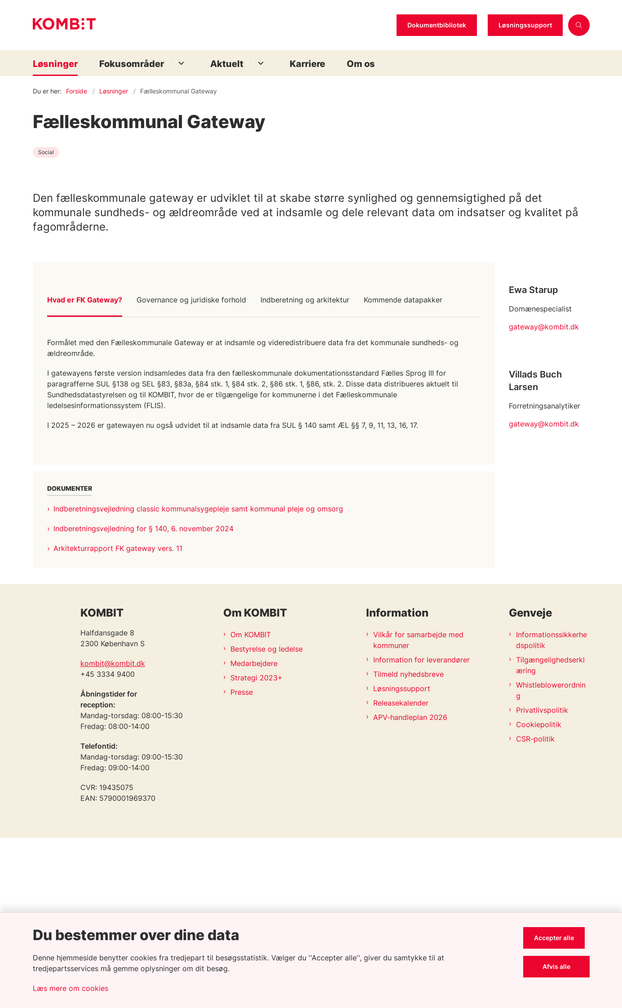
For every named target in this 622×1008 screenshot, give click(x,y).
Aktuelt (226, 63)
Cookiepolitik (538, 894)
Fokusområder (131, 63)
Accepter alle (559, 937)
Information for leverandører (421, 830)
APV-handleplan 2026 (410, 887)
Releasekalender (400, 873)
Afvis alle (559, 966)
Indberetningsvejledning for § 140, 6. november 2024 (143, 690)
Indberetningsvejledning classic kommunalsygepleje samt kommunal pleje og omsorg (198, 670)
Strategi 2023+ (256, 848)
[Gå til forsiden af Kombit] (212, 25)
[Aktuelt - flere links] (259, 63)
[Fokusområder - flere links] (180, 63)
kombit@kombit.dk (112, 833)
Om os (361, 63)
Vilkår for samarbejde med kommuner (418, 810)
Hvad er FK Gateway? (84, 461)
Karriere (307, 63)
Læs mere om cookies (70, 988)
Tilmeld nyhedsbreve (408, 844)
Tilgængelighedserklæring (550, 835)
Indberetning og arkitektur (304, 461)
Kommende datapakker (403, 461)
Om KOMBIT (250, 804)
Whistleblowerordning (551, 860)
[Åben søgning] (579, 25)
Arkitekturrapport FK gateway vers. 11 (117, 710)
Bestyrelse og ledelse (266, 819)
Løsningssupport (525, 25)
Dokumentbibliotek (436, 25)
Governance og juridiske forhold (191, 461)
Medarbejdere (254, 833)
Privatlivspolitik (542, 880)
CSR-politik (535, 909)
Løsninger (55, 63)
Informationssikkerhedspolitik (551, 810)
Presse (241, 862)
